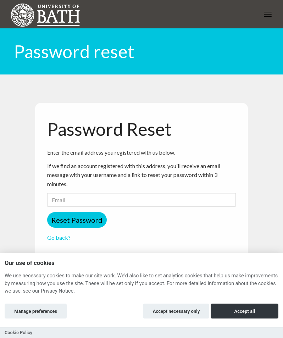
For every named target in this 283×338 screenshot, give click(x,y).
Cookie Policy (18, 332)
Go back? (59, 237)
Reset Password (76, 220)
